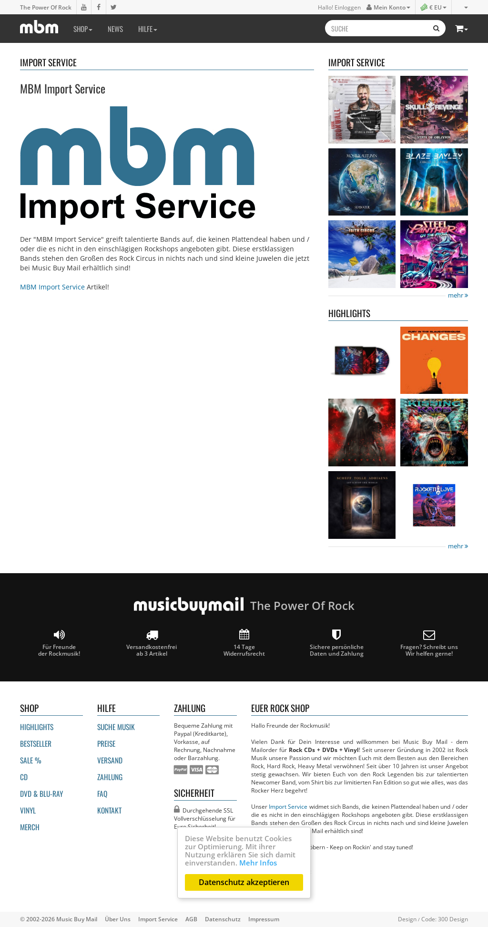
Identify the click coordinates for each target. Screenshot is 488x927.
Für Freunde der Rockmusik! (59, 643)
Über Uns (118, 919)
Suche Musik (116, 726)
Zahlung (109, 777)
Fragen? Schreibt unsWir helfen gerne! (429, 643)
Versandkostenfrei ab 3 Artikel (151, 643)
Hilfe (147, 28)
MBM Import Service (52, 286)
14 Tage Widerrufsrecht (244, 643)
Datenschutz (223, 919)
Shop (82, 28)
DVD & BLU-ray (41, 793)
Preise (106, 743)
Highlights (36, 726)
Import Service (288, 806)
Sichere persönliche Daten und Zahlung (337, 643)
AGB (191, 919)
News (115, 28)
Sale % (30, 760)
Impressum (263, 919)
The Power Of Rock (45, 7)
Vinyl (28, 810)
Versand (109, 760)
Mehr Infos (258, 862)
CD (24, 777)
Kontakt (109, 810)
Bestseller (35, 743)
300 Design (453, 919)
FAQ (102, 793)
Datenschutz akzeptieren (244, 882)
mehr (458, 295)
